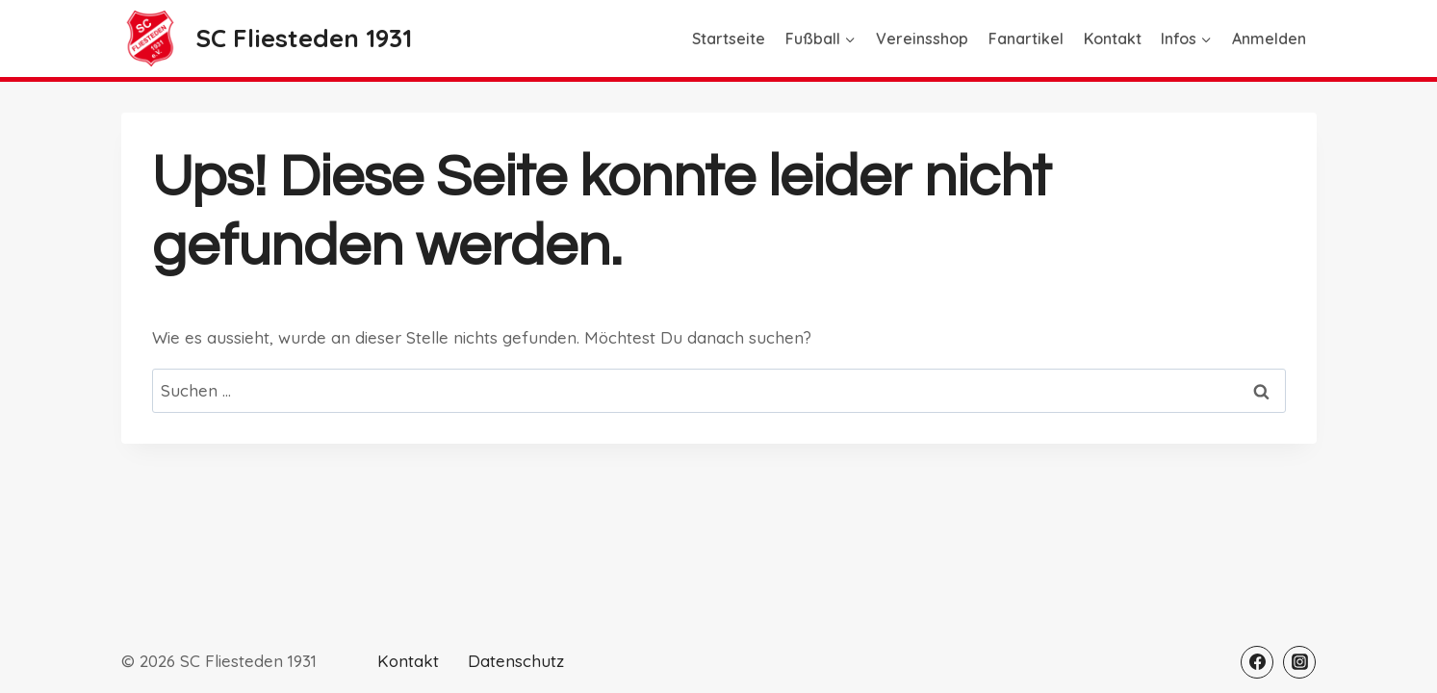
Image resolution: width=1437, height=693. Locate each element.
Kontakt (1113, 38)
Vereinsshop (922, 38)
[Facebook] (1257, 662)
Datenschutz (516, 661)
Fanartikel (1026, 38)
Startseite (728, 38)
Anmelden (1269, 38)
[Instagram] (1299, 662)
